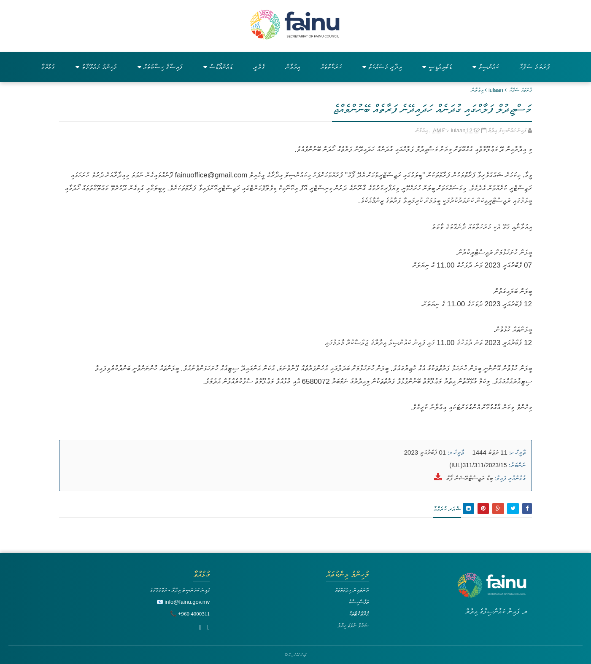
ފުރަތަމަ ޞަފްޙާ (521, 90)
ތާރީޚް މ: (456, 452)
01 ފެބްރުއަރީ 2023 (425, 452)
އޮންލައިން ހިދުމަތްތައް (352, 590)
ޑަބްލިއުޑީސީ (437, 66)
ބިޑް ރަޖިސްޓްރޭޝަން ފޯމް (469, 478)
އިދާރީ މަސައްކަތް (382, 66)
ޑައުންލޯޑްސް (217, 66)
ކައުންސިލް (485, 66)
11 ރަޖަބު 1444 (489, 452)
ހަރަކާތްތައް (331, 66)
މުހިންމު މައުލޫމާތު (96, 66)
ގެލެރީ (259, 66)
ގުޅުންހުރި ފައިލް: (510, 478)
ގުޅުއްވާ (48, 66)
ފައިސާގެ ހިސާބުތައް (160, 66)
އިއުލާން (293, 66)
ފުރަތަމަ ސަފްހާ (534, 66)
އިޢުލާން (477, 90)
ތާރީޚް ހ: (517, 452)
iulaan (495, 90)
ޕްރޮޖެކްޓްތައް (359, 613)
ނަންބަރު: (517, 465)
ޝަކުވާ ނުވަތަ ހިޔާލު (353, 625)
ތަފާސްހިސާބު (358, 602)
